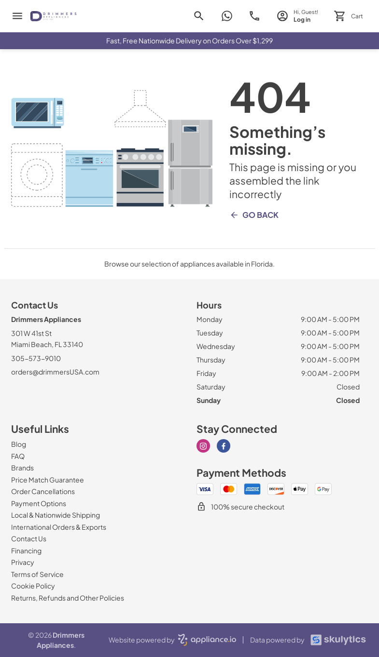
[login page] (297, 16)
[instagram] (203, 446)
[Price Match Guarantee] (47, 479)
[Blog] (18, 444)
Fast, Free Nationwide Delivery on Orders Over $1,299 (189, 40)
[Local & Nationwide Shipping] (55, 514)
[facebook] (223, 446)
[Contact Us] (28, 538)
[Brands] (22, 467)
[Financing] (26, 550)
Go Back (254, 215)
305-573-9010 (36, 358)
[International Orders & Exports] (58, 527)
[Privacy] (22, 562)
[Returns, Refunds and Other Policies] (67, 597)
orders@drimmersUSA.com (55, 371)
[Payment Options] (38, 503)
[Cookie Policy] (33, 585)
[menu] (17, 16)
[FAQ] (18, 456)
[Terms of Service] (37, 574)
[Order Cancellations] (43, 491)
